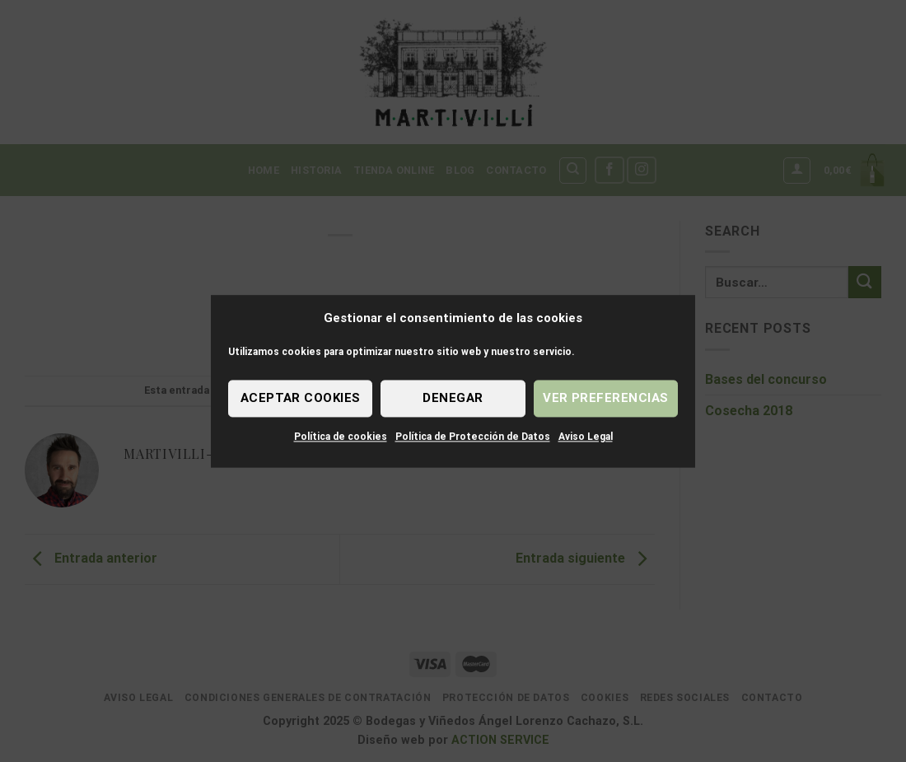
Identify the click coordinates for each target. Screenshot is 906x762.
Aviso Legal (585, 436)
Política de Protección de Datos (472, 436)
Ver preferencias (605, 397)
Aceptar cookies (301, 397)
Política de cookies (340, 436)
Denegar (453, 397)
